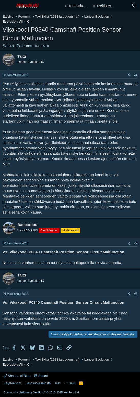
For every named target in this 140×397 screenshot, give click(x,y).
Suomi (41, 376)
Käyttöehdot (12, 383)
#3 (135, 294)
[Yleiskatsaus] (124, 5)
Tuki (57, 383)
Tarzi (10, 46)
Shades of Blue (17, 376)
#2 (135, 243)
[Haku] (134, 5)
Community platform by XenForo (42, 392)
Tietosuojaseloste (38, 383)
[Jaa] (129, 75)
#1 (135, 75)
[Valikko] (7, 6)
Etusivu (69, 383)
